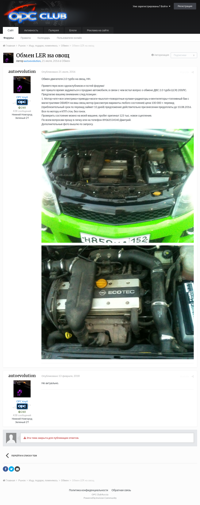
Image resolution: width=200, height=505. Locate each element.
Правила (26, 37)
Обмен (66, 60)
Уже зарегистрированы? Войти (151, 6)
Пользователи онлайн (69, 37)
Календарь (43, 37)
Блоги (73, 30)
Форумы (8, 37)
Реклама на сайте (98, 30)
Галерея (54, 30)
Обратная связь (121, 491)
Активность (31, 30)
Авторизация (161, 54)
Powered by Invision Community (100, 499)
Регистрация (185, 6)
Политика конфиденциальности (88, 491)
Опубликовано (58, 71)
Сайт (11, 30)
